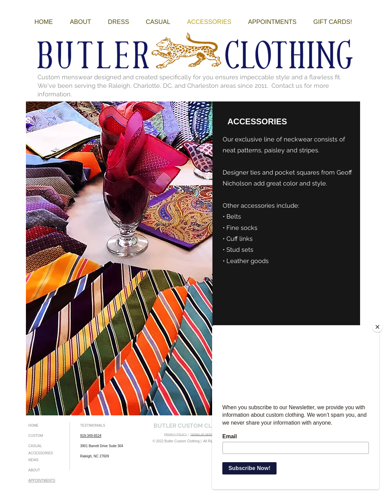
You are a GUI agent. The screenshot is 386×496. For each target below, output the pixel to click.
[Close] (377, 327)
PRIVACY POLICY (176, 434)
